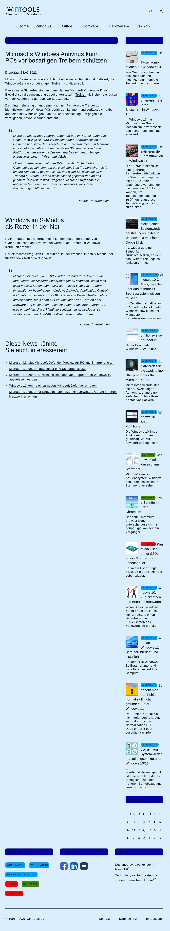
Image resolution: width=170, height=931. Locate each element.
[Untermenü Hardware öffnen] (127, 26)
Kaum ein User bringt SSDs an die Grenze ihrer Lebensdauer (144, 554)
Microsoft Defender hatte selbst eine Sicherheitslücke (47, 368)
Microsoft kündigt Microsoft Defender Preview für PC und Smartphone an (61, 362)
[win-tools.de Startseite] (23, 11)
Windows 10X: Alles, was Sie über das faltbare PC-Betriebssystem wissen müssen (144, 286)
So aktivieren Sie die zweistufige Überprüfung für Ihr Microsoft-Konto (144, 371)
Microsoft (76, 90)
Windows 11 (15, 865)
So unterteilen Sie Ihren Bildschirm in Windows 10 (144, 105)
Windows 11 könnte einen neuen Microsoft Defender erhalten (53, 385)
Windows (44, 26)
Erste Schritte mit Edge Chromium (144, 505)
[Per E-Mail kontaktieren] (84, 866)
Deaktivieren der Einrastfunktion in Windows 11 (144, 154)
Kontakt (104, 918)
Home (24, 26)
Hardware (117, 26)
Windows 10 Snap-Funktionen (144, 419)
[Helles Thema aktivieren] (161, 11)
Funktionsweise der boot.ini (151, 335)
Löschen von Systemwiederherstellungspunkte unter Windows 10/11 (144, 754)
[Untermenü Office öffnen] (74, 26)
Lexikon (143, 26)
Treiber (81, 94)
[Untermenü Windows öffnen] (53, 26)
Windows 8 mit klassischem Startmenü (144, 462)
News (31, 40)
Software (90, 26)
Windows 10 (39, 865)
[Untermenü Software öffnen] (100, 26)
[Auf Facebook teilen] (64, 866)
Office (67, 26)
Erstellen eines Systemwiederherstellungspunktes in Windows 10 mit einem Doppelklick (144, 230)
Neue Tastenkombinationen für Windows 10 (144, 60)
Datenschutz (128, 918)
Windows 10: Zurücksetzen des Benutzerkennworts (144, 595)
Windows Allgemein (21, 874)
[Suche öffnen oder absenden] (150, 11)
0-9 (128, 814)
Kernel (10, 247)
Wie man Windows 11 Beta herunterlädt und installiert (144, 647)
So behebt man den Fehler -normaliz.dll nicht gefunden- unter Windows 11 (144, 697)
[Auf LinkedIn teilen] (74, 866)
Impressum (154, 918)
